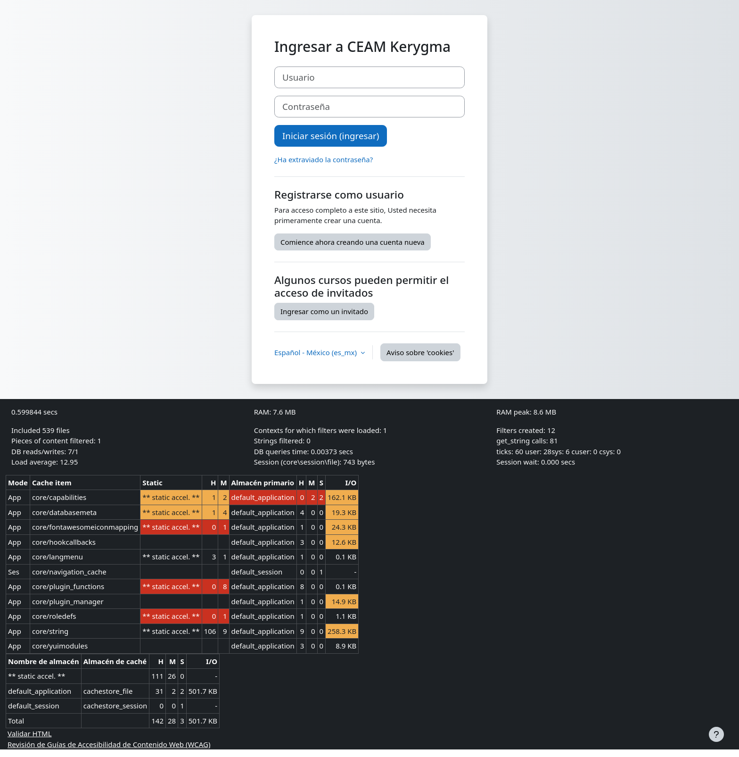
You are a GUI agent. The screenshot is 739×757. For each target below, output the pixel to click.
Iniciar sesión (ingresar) (330, 135)
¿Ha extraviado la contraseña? (323, 159)
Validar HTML (30, 733)
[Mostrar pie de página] (716, 734)
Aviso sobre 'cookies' (420, 352)
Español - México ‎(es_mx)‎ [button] (316, 352)
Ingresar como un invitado (324, 311)
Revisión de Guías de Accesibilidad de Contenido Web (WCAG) (109, 744)
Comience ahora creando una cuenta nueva (352, 242)
